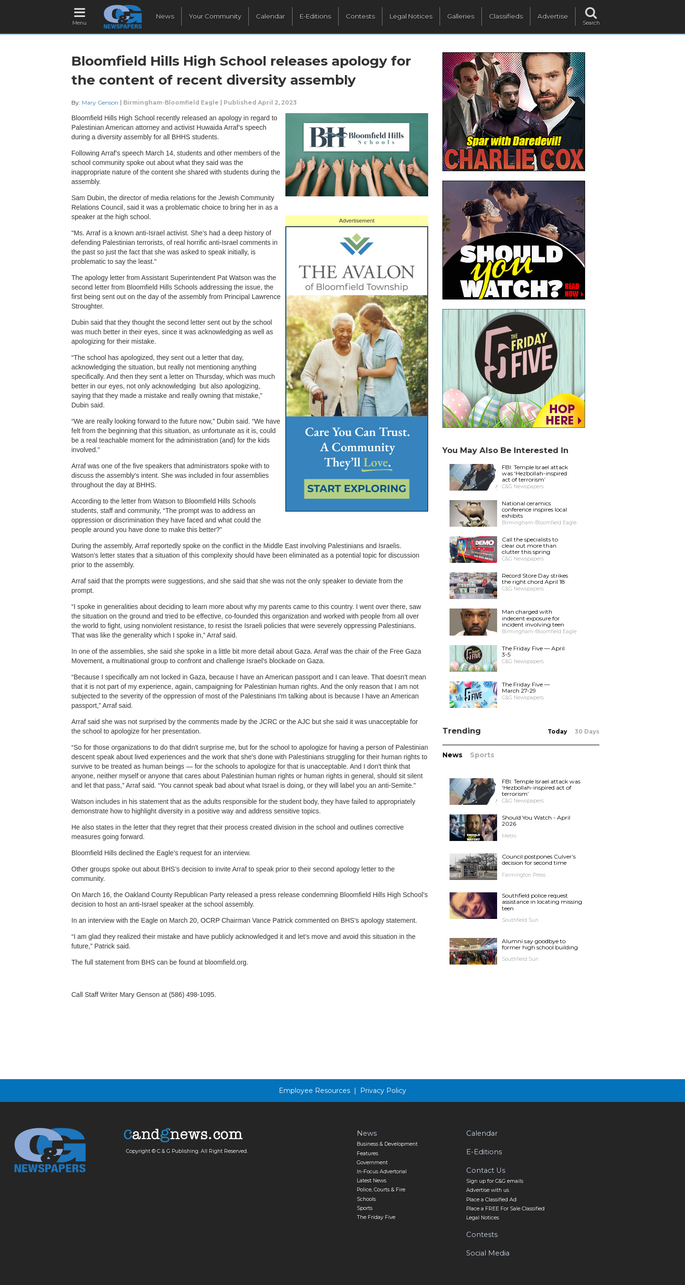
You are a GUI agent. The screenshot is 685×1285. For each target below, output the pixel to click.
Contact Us (485, 1170)
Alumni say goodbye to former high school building (540, 944)
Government (372, 1162)
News (165, 16)
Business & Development (387, 1144)
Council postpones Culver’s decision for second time (539, 859)
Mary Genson (100, 102)
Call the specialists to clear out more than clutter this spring (530, 545)
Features (367, 1153)
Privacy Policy (383, 1090)
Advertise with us (487, 1190)
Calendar (270, 16)
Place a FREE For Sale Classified (505, 1209)
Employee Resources (314, 1090)
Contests (360, 16)
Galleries (460, 16)
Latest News (371, 1181)
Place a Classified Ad (491, 1200)
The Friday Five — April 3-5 (533, 651)
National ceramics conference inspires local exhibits (534, 509)
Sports (482, 755)
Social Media (487, 1253)
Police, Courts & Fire (381, 1190)
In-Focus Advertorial (382, 1172)
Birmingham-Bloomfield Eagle (171, 102)
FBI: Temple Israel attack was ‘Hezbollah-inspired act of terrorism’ (535, 473)
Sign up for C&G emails (494, 1181)
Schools (366, 1199)
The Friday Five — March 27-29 (526, 687)
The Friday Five (376, 1217)
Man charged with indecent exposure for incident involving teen (533, 618)
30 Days (587, 731)
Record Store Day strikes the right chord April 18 (535, 578)
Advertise (553, 16)
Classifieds (506, 16)
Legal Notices (411, 16)
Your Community (215, 16)
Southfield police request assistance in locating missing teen (542, 901)
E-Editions (315, 16)
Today (557, 731)
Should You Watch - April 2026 (536, 820)
